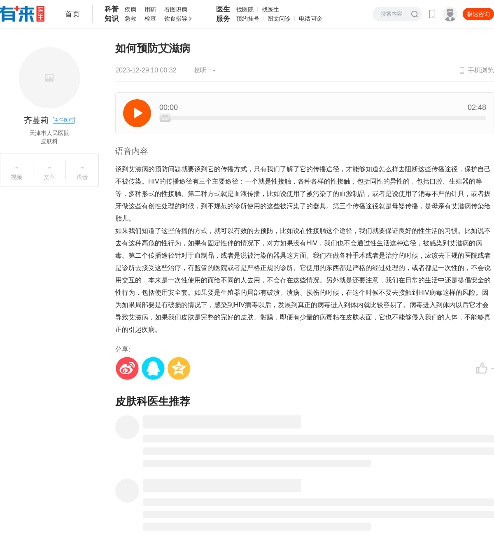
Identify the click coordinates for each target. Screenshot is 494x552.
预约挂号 (247, 18)
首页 (72, 14)
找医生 (270, 9)
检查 (150, 18)
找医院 (245, 9)
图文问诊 (279, 18)
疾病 (130, 9)
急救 (130, 18)
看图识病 (175, 9)
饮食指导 (175, 18)
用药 (150, 9)
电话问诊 (310, 18)
